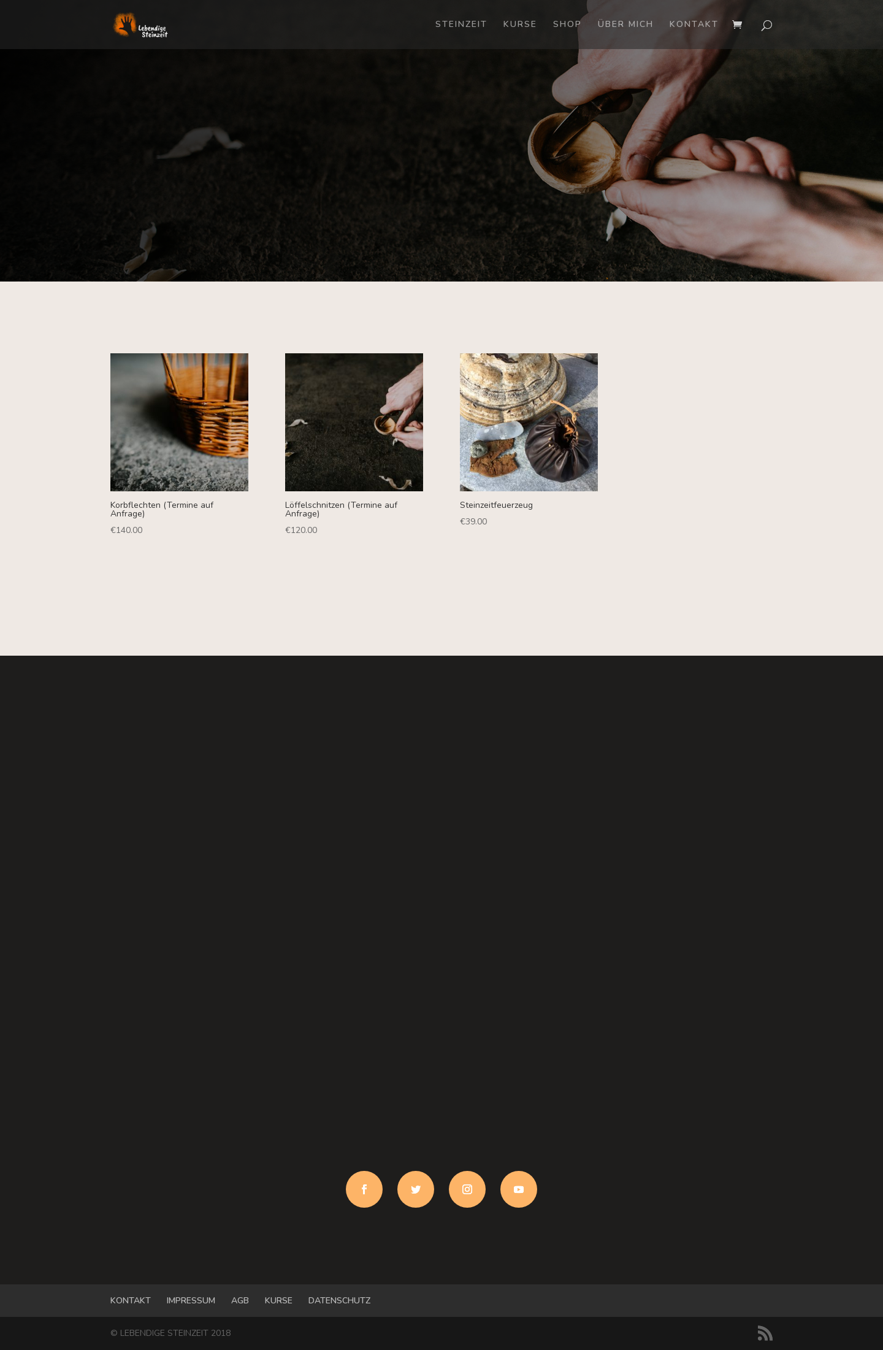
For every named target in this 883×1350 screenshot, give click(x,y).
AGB (240, 1300)
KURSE (520, 25)
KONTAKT (694, 25)
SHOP (567, 25)
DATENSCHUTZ (339, 1300)
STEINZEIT (461, 25)
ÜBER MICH (626, 25)
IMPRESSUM (191, 1300)
